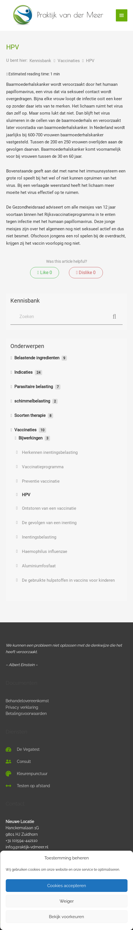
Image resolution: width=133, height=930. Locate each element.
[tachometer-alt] (23, 749)
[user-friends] (18, 761)
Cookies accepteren (66, 885)
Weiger (67, 901)
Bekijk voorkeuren (66, 916)
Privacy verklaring (22, 707)
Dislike (86, 272)
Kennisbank (41, 60)
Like (44, 272)
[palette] (27, 773)
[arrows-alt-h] (28, 786)
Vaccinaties (69, 60)
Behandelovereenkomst (27, 701)
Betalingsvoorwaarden (26, 713)
